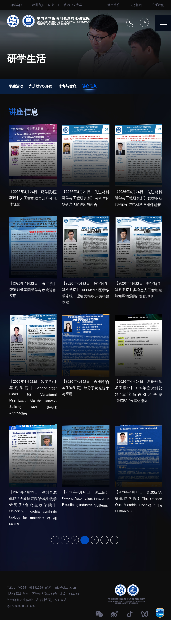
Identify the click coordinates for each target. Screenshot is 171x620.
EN (144, 22)
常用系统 (113, 5)
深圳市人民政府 (43, 5)
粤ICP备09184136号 (21, 606)
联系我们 (158, 5)
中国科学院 (14, 5)
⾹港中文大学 (73, 5)
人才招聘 (136, 5)
